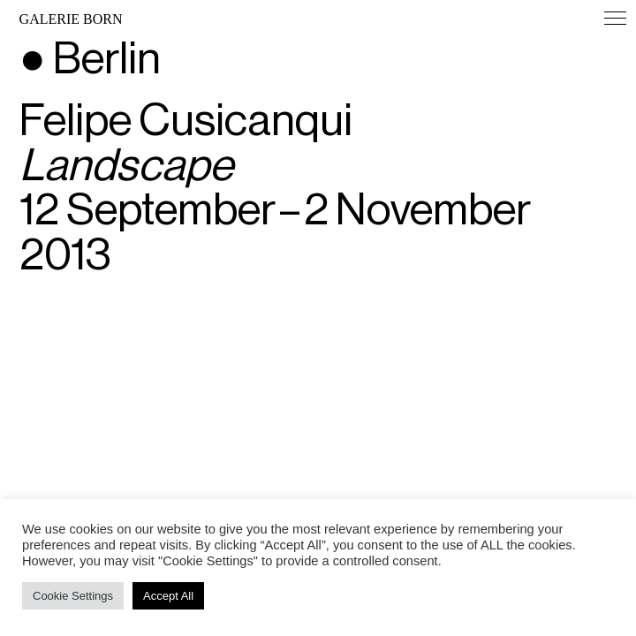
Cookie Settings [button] (73, 595)
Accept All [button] (168, 595)
